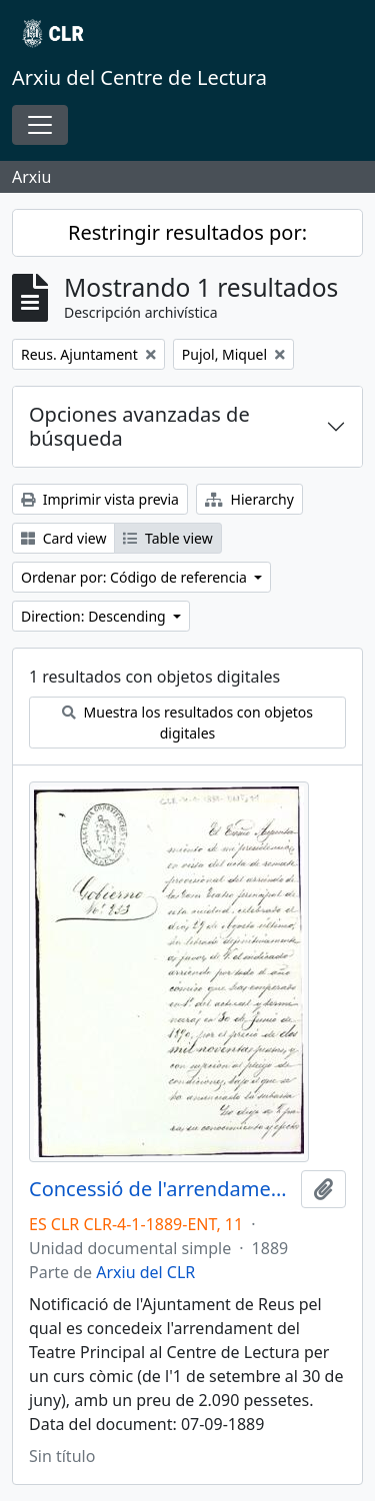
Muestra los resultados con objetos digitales (187, 723)
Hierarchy (249, 499)
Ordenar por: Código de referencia (136, 577)
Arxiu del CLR (145, 1272)
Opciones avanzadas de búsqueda (139, 426)
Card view (63, 538)
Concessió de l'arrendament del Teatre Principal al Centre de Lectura (161, 1189)
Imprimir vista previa (100, 499)
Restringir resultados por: (187, 232)
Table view (167, 538)
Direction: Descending (95, 616)
